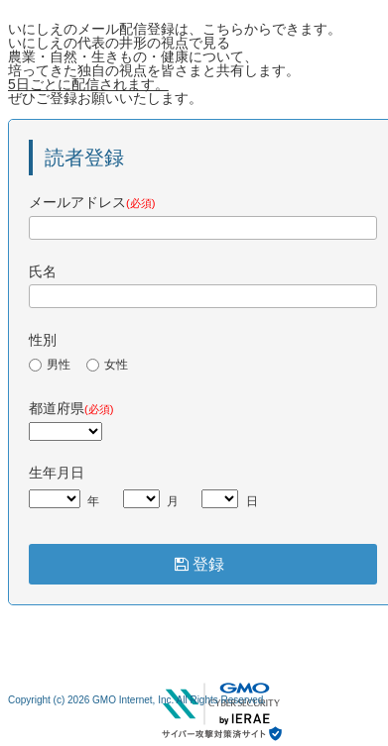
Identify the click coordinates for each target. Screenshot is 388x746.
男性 (49, 365)
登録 (204, 564)
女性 (107, 365)
